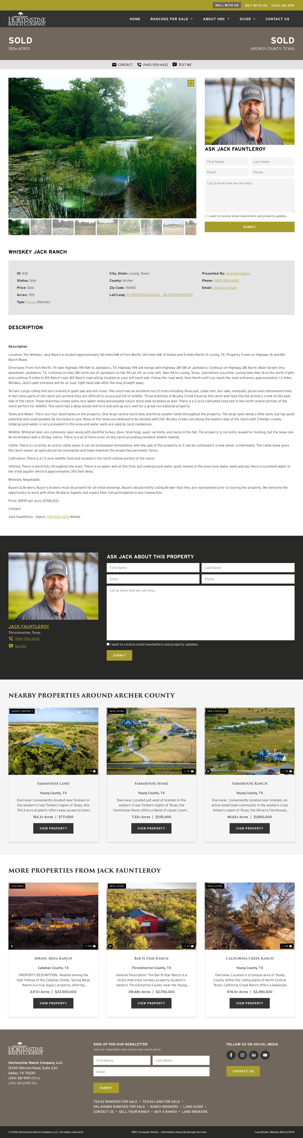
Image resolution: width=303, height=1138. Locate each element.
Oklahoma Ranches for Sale (119, 1106)
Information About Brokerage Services (184, 1132)
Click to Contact (225, 287)
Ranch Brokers (164, 1106)
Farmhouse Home (151, 783)
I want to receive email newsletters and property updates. (247, 216)
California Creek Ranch (250, 958)
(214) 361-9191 (19, 1078)
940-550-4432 (58, 517)
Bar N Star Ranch (151, 958)
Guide (247, 19)
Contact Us (278, 19)
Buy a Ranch (165, 1111)
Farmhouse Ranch (249, 783)
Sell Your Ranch (134, 1111)
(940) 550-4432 (226, 280)
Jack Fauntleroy (238, 273)
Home (135, 19)
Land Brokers (194, 1111)
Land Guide (193, 1106)
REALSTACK (287, 1132)
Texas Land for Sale (161, 1101)
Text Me (17, 645)
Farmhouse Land (53, 783)
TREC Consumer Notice (145, 1132)
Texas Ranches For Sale (115, 1101)
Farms (31, 302)
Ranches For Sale (171, 19)
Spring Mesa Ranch (53, 958)
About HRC (216, 19)
